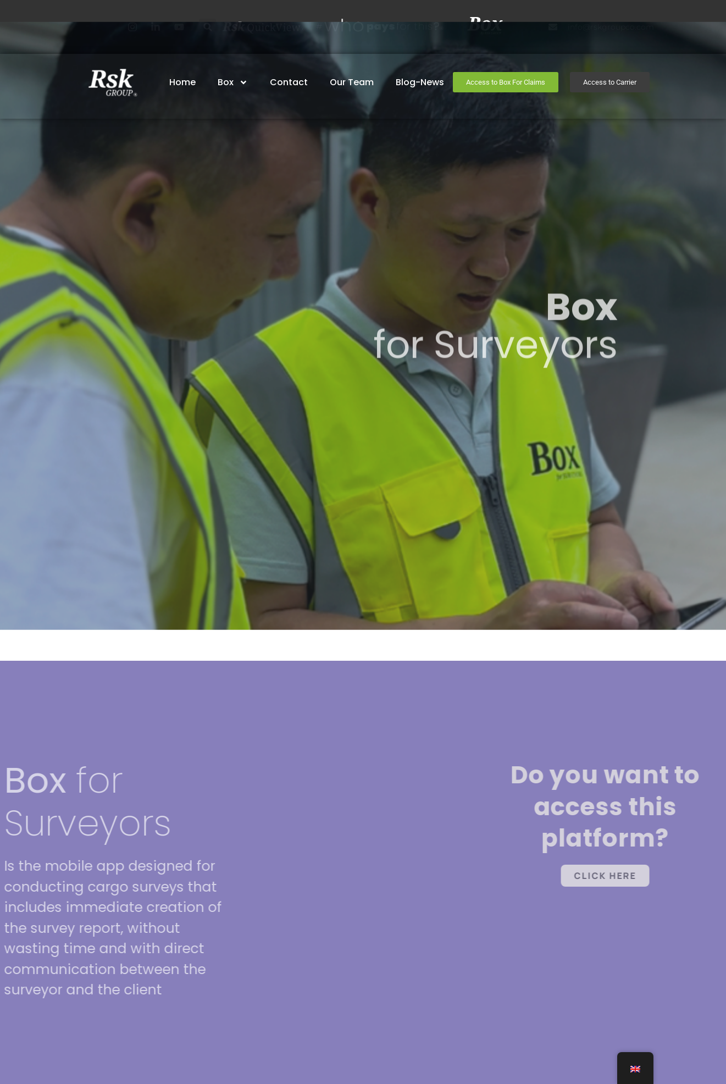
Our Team (352, 82)
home (183, 82)
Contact (289, 82)
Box (233, 82)
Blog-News (420, 82)
